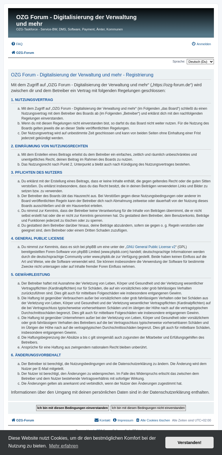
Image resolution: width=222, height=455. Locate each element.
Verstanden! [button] (189, 442)
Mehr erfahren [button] (63, 445)
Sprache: (179, 61)
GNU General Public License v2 (151, 247)
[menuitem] (17, 44)
